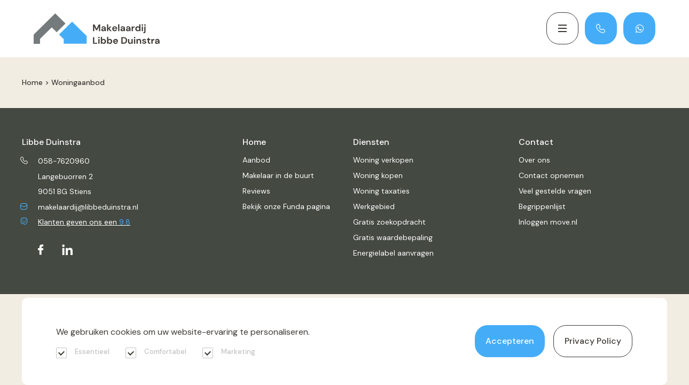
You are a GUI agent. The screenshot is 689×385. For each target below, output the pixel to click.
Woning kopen (378, 175)
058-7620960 (56, 161)
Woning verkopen (383, 160)
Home (32, 82)
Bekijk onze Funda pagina (286, 206)
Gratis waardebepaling (393, 237)
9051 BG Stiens (64, 191)
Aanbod (256, 160)
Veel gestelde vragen (555, 191)
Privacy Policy (593, 340)
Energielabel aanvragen (393, 253)
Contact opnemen (551, 175)
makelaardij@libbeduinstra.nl (80, 207)
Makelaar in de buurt (278, 175)
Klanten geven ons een (76, 222)
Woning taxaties (381, 191)
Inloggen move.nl (548, 222)
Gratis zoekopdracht (389, 222)
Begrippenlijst (542, 206)
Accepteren (510, 340)
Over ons (534, 160)
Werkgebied (374, 206)
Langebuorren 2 (65, 176)
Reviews (256, 191)
